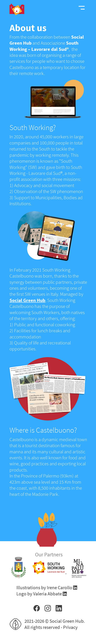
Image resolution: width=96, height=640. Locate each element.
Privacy (70, 627)
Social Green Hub (27, 300)
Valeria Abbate (48, 594)
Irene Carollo (60, 587)
